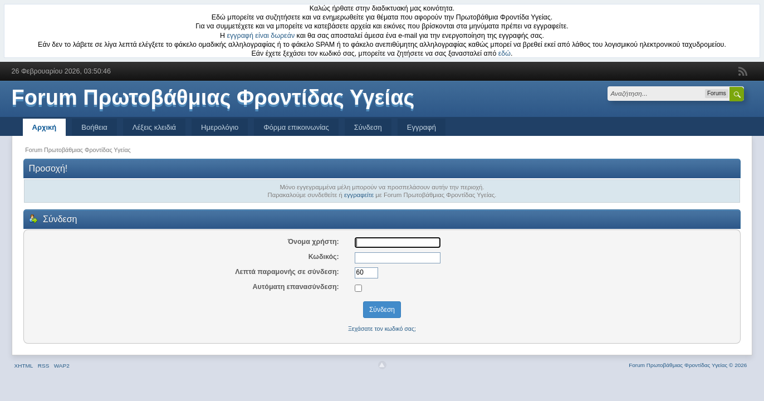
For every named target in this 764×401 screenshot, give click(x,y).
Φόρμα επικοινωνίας (296, 127)
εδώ (504, 53)
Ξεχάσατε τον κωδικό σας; (382, 328)
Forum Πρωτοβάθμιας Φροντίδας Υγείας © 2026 (688, 365)
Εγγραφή (421, 127)
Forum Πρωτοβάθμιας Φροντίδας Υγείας (213, 97)
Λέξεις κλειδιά (154, 127)
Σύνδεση (368, 127)
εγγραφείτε (359, 195)
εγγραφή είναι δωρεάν (261, 36)
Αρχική (44, 127)
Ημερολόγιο (219, 127)
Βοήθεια (94, 127)
